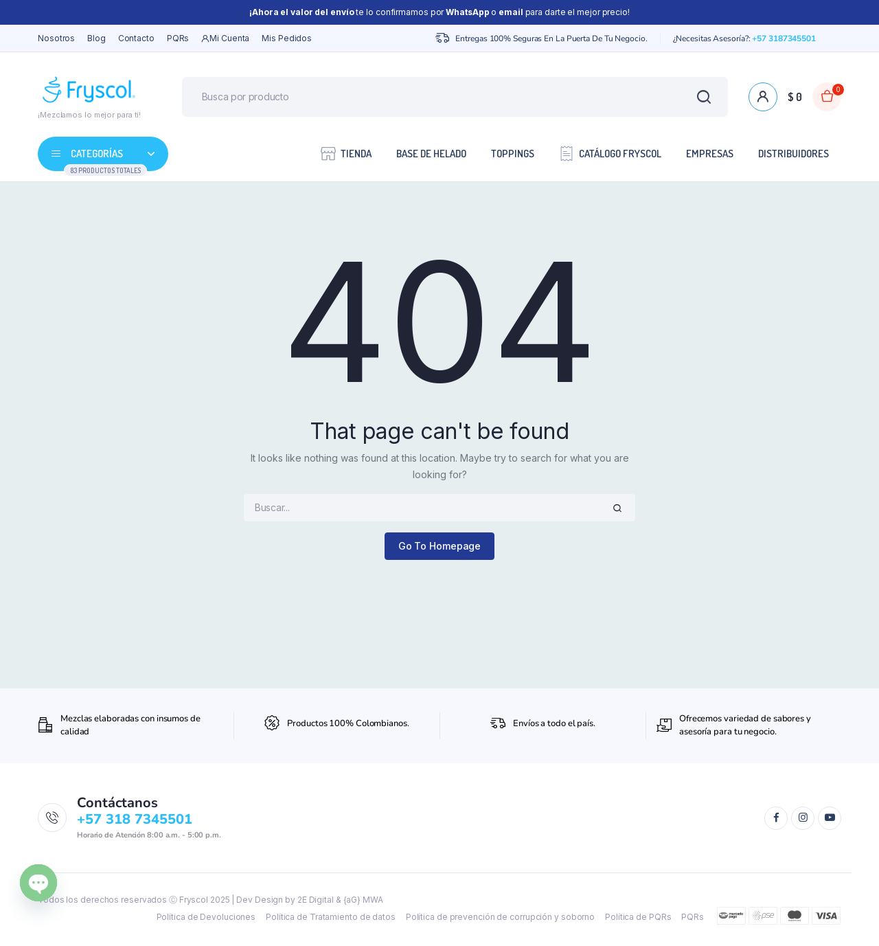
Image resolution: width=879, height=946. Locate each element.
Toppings (512, 153)
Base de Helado (431, 153)
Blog (96, 38)
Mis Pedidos (287, 38)
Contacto (136, 38)
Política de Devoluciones (206, 917)
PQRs (178, 38)
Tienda (346, 153)
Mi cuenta (225, 38)
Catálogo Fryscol (610, 153)
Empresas (709, 153)
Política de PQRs (638, 917)
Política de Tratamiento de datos (331, 917)
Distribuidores (793, 153)
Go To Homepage (439, 546)
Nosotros (56, 38)
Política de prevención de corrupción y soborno (500, 917)
